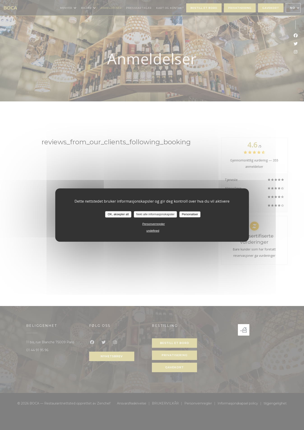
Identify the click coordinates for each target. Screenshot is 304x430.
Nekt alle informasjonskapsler (155, 214)
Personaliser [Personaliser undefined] (190, 214)
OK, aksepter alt (118, 214)
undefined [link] (152, 230)
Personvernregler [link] (153, 224)
